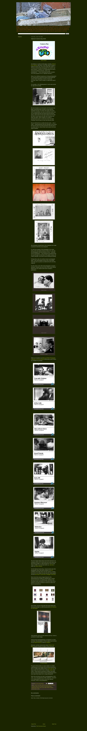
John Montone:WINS (48, 686)
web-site (51, 564)
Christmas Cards (34, 686)
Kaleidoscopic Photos (35, 687)
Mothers (48, 687)
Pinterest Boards (37, 642)
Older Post (54, 724)
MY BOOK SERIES (43, 663)
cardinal (51, 670)
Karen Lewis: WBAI (43, 687)
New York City (51, 668)
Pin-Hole (37, 688)
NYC (52, 570)
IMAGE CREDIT (44, 60)
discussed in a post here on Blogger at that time (45, 574)
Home (44, 724)
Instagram (48, 642)
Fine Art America (41, 686)
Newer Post (33, 724)
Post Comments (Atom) (41, 726)
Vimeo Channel (38, 566)
